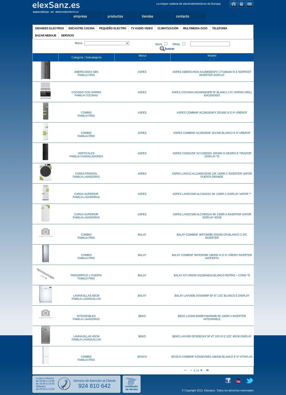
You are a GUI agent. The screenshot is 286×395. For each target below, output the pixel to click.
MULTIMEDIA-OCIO (195, 28)
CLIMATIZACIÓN (168, 28)
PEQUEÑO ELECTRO (112, 28)
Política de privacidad (241, 386)
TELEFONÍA (219, 28)
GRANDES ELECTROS (49, 28)
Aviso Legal (218, 386)
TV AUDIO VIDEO (142, 28)
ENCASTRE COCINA (82, 28)
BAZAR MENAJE (45, 35)
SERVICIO (67, 35)
